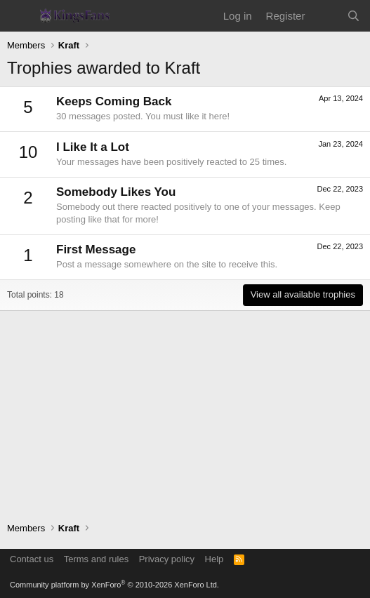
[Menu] (19, 16)
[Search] (353, 16)
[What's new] (325, 16)
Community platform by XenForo (114, 584)
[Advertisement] (185, 409)
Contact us (31, 559)
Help (214, 559)
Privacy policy (166, 559)
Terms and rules (96, 559)
